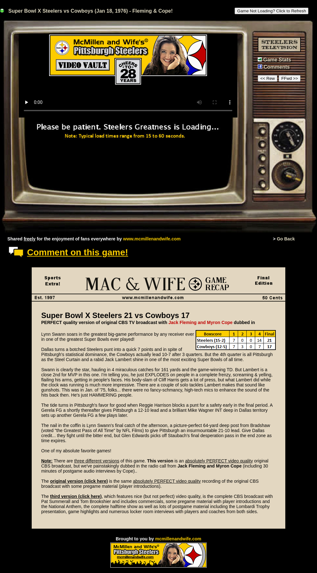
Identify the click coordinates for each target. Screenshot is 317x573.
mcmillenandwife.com (178, 538)
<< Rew (267, 78)
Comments (276, 67)
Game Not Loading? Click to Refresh (271, 11)
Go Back (286, 238)
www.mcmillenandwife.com (152, 238)
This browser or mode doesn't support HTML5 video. (128, 76)
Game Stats (277, 59)
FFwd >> (289, 78)
